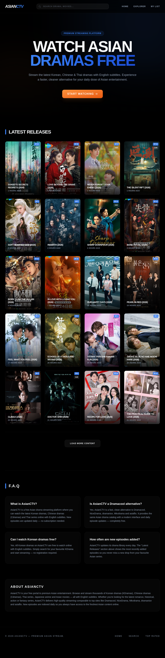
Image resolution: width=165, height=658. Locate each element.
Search (134, 636)
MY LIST (155, 6)
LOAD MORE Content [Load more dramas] (82, 443)
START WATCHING (82, 93)
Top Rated (153, 636)
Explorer (140, 6)
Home (125, 6)
